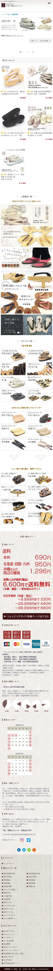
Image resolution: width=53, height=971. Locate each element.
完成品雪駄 (7, 886)
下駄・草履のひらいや (34, 969)
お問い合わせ (8, 957)
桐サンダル (7, 902)
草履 (8, 14)
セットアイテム (9, 915)
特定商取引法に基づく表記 (13, 954)
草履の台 (31, 886)
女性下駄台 (32, 877)
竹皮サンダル (8, 909)
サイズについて (9, 934)
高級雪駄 (6, 883)
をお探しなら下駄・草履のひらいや (21, 6)
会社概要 (6, 944)
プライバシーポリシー (11, 950)
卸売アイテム (8, 912)
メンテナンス (8, 937)
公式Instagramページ (11, 963)
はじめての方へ (9, 931)
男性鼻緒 (6, 880)
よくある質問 (8, 941)
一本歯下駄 (7, 896)
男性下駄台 (7, 877)
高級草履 (15, 14)
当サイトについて (10, 947)
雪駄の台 (6, 893)
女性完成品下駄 (34, 874)
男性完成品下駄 (9, 874)
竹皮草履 (6, 899)
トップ (3, 14)
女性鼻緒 (31, 880)
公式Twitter (7, 960)
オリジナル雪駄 (9, 890)
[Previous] (21, 52)
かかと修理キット (10, 918)
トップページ (8, 863)
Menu (49, 2)
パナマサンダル (9, 906)
